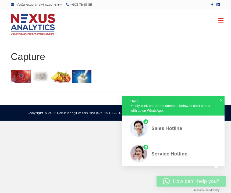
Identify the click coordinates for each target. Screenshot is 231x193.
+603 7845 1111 (79, 4)
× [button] (221, 100)
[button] (173, 128)
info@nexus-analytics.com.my (36, 4)
